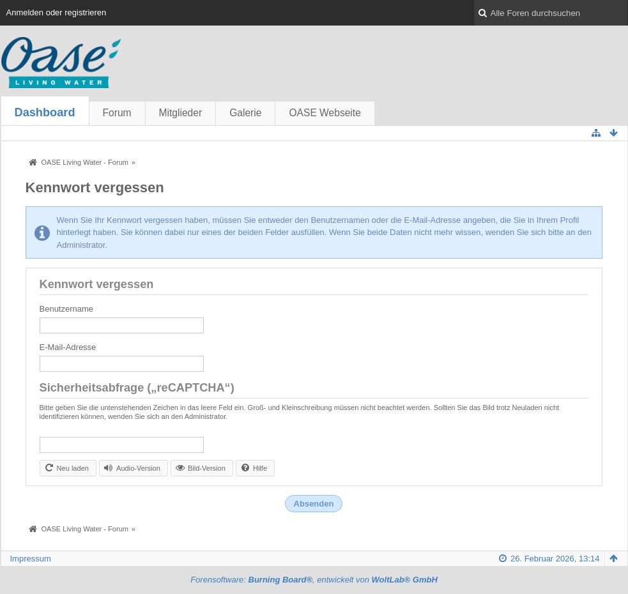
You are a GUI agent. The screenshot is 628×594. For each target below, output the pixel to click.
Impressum (30, 558)
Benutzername (67, 309)
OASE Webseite (324, 112)
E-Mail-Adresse (68, 347)
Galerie (245, 112)
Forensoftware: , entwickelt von (314, 579)
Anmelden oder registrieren (56, 12)
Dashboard (45, 112)
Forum (117, 112)
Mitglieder (181, 112)
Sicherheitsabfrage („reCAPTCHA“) (137, 387)
